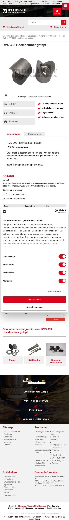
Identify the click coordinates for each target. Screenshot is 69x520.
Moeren (53, 36)
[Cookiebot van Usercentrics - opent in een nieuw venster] (54, 211)
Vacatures (8, 437)
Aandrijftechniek (42, 431)
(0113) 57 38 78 (48, 483)
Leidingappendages (58, 445)
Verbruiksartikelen (57, 455)
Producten (8, 434)
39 (64, 517)
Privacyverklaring (15, 508)
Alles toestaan (34, 299)
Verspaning (8, 490)
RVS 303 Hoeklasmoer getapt (21, 38)
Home (22, 36)
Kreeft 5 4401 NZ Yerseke (52, 481)
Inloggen (57, 13)
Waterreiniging (58, 460)
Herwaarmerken (10, 495)
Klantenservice (10, 439)
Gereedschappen (42, 460)
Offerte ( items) (58, 27)
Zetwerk (7, 492)
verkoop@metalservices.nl (53, 486)
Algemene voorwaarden (34, 508)
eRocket (56, 513)
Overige (55, 463)
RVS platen (8, 479)
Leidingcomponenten (43, 450)
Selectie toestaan (34, 307)
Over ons (55, 506)
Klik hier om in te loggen (12, 190)
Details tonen (54, 291)
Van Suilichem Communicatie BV (27, 513)
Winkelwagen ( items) (13, 27)
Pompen (39, 453)
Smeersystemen (58, 458)
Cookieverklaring (54, 508)
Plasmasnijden (10, 487)
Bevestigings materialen (38, 36)
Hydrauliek (8, 484)
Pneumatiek (57, 450)
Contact (7, 445)
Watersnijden (9, 477)
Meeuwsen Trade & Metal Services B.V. (34, 506)
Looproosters (57, 447)
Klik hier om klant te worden (14, 198)
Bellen (10, 103)
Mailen (10, 112)
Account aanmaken (12, 431)
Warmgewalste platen (13, 482)
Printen (11, 121)
